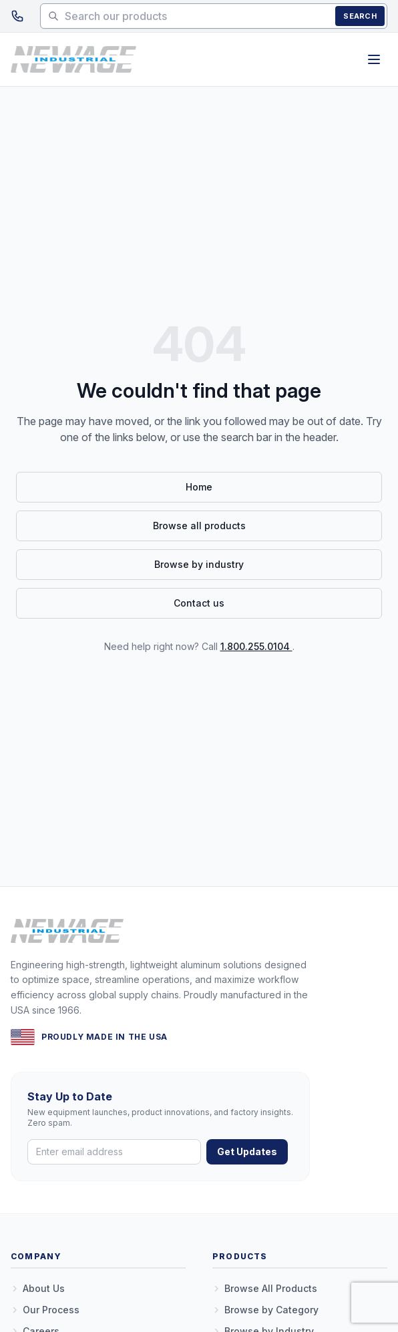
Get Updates (247, 1151)
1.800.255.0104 (256, 646)
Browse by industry (199, 564)
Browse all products (199, 525)
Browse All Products (264, 1288)
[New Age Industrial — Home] (73, 59)
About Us (38, 1288)
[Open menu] (374, 59)
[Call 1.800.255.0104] (17, 16)
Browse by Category (265, 1309)
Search (360, 16)
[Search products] (213, 16)
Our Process (45, 1309)
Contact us (199, 603)
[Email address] (114, 1151)
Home (199, 486)
